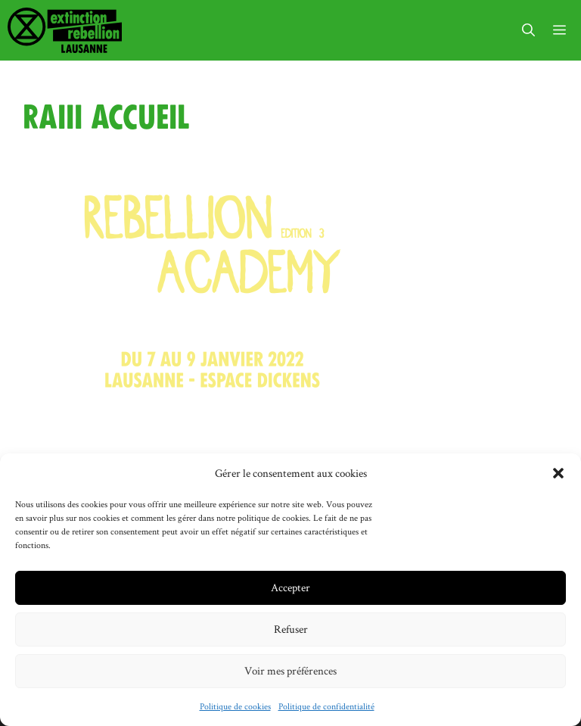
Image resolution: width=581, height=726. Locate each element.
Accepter (290, 587)
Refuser (291, 629)
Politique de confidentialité (326, 706)
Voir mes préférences (290, 670)
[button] (558, 473)
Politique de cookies (235, 706)
